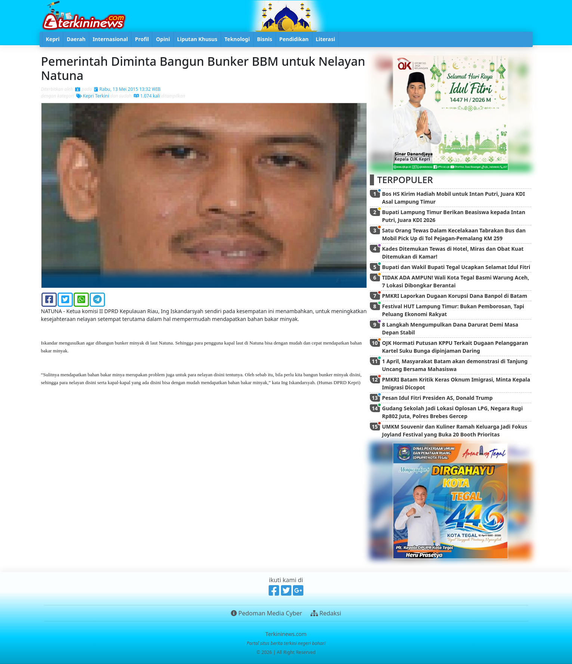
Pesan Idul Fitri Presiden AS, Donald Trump (437, 397)
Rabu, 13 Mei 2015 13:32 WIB (127, 89)
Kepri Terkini (92, 96)
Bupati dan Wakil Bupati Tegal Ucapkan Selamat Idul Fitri (456, 267)
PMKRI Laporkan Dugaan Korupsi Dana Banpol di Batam (455, 295)
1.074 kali (147, 96)
